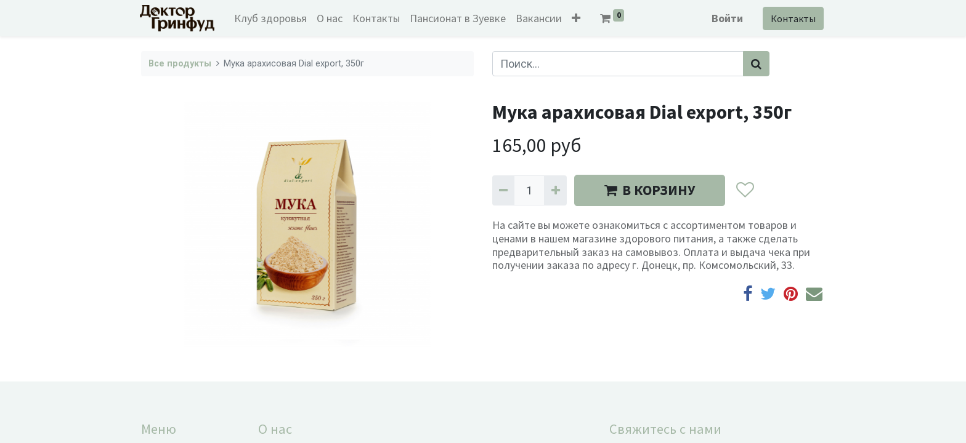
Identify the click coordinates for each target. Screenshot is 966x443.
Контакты (791, 18)
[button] (578, 18)
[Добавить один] (555, 190)
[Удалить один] (503, 190)
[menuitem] (272, 18)
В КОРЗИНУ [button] (649, 190)
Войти (726, 18)
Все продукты (179, 63)
